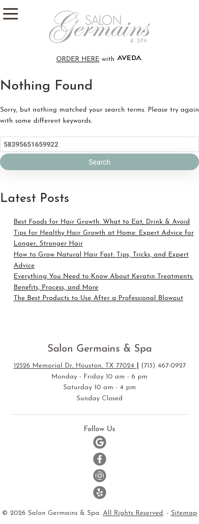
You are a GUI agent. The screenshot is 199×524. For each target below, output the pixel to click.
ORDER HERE (77, 59)
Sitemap (184, 513)
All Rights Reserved (133, 513)
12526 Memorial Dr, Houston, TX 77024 (75, 365)
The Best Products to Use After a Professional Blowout (98, 298)
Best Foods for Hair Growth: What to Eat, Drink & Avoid (102, 221)
